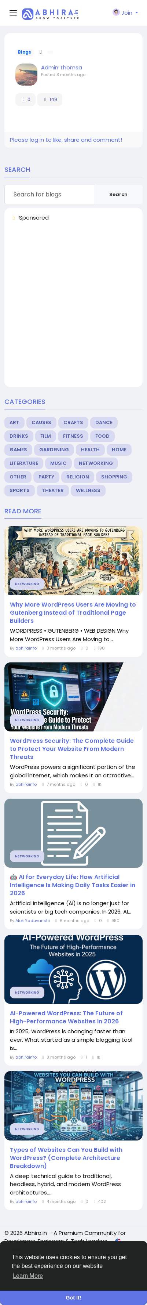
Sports (20, 490)
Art (14, 422)
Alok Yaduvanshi (32, 920)
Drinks (19, 436)
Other (18, 476)
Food (102, 436)
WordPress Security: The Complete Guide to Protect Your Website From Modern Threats (72, 749)
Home (119, 449)
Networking (96, 463)
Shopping (114, 476)
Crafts (73, 422)
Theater (53, 490)
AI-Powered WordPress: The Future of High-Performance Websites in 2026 (66, 1017)
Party (46, 476)
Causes (41, 422)
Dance (104, 422)
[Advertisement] (73, 307)
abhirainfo (26, 648)
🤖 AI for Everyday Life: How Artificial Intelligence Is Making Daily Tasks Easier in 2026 (72, 885)
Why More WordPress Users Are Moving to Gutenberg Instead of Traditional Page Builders (73, 613)
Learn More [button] (28, 1276)
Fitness (73, 436)
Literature (24, 463)
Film (45, 436)
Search (118, 194)
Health (90, 449)
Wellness (88, 490)
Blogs (24, 52)
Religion (77, 476)
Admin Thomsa (61, 67)
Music (58, 463)
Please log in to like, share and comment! (66, 140)
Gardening (54, 449)
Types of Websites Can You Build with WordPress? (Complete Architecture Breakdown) (66, 1158)
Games (18, 449)
